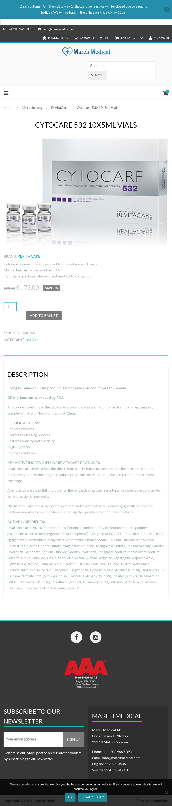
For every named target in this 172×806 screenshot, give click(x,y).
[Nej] (166, 792)
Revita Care (29, 256)
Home (8, 107)
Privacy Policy (92, 797)
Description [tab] (19, 361)
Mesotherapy (32, 107)
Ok (70, 797)
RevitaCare (59, 107)
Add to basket (44, 315)
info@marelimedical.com (56, 29)
